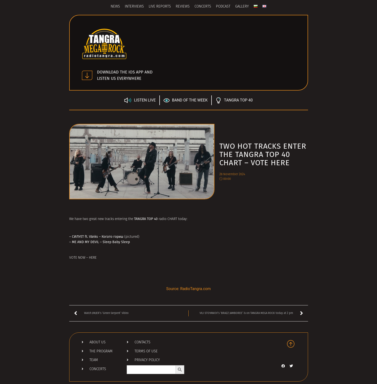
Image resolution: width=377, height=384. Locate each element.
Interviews (134, 7)
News (115, 7)
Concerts (202, 7)
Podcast (223, 7)
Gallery (242, 7)
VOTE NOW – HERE (83, 258)
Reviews (183, 7)
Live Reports (160, 7)
